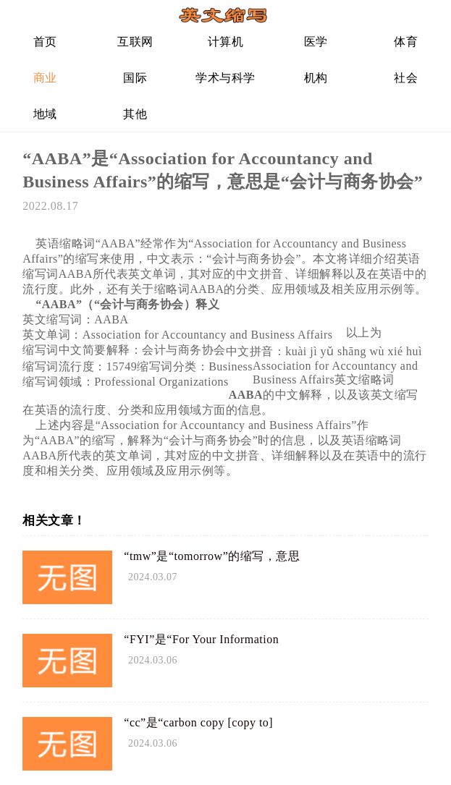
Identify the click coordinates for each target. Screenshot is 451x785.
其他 (135, 114)
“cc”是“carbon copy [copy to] (198, 722)
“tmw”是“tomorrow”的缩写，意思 (212, 556)
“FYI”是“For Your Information (201, 639)
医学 (316, 41)
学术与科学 (225, 78)
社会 (406, 78)
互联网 (135, 41)
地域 (45, 114)
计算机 (226, 41)
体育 (406, 41)
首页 (45, 41)
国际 (135, 78)
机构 (316, 78)
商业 (45, 78)
